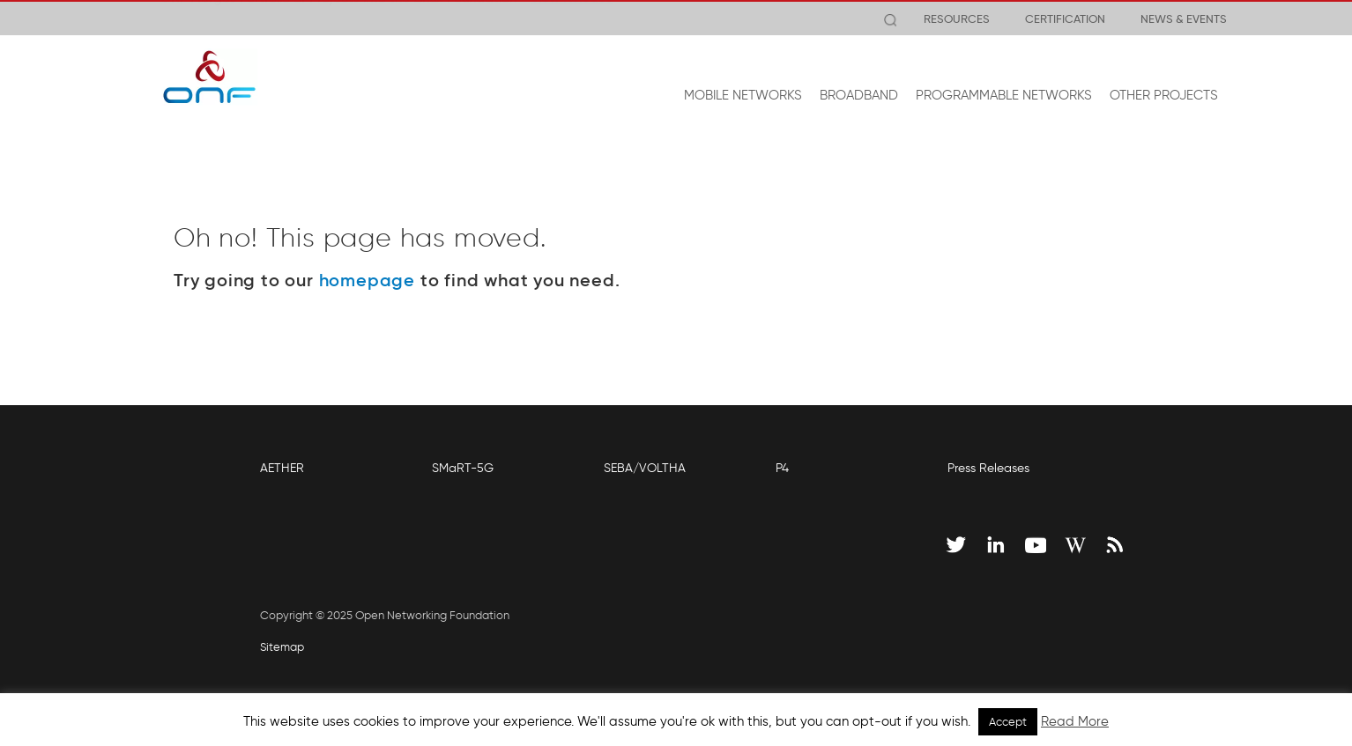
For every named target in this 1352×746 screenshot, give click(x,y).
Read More (1075, 721)
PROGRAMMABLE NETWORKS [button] (1004, 95)
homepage (367, 280)
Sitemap (282, 647)
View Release (572, 18)
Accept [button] (1008, 721)
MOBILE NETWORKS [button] (743, 95)
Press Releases (988, 468)
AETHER (282, 468)
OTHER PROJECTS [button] (1164, 95)
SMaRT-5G (463, 468)
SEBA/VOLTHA (645, 468)
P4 (782, 468)
